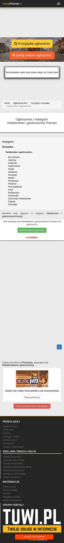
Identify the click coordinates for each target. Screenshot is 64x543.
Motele (11, 178)
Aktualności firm (10, 440)
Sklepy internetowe (12, 477)
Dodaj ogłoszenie (34, 536)
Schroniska (13, 195)
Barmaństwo (14, 157)
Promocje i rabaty (11, 436)
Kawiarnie (12, 172)
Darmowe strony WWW (14, 460)
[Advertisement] (32, 259)
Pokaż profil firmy (32, 397)
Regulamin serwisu (11, 497)
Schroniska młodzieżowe (19, 198)
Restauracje (13, 192)
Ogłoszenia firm (10, 426)
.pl (12, 3)
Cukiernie (12, 163)
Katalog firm (8, 443)
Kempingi (12, 175)
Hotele (11, 169)
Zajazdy (11, 201)
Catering (12, 160)
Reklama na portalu (12, 457)
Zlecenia (7, 433)
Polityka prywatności (12, 500)
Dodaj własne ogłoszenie (32, 55)
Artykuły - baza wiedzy (13, 447)
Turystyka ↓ (8, 147)
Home (7, 103)
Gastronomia (14, 166)
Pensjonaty (13, 181)
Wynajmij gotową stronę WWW (17, 467)
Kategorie (8, 141)
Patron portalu (9, 486)
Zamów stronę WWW (13, 463)
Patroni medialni (10, 490)
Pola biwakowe (15, 187)
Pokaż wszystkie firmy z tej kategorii (32, 406)
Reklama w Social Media (14, 474)
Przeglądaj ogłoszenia (32, 43)
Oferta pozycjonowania (13, 470)
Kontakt (6, 493)
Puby (10, 189)
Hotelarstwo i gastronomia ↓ (19, 152)
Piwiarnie (12, 184)
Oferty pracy (8, 429)
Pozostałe (12, 204)
